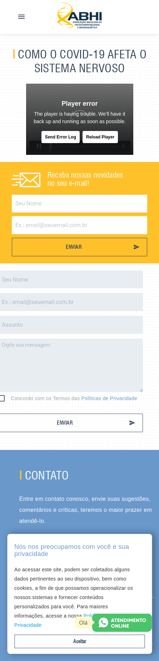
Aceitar (79, 641)
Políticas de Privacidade (97, 398)
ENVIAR (103, 247)
